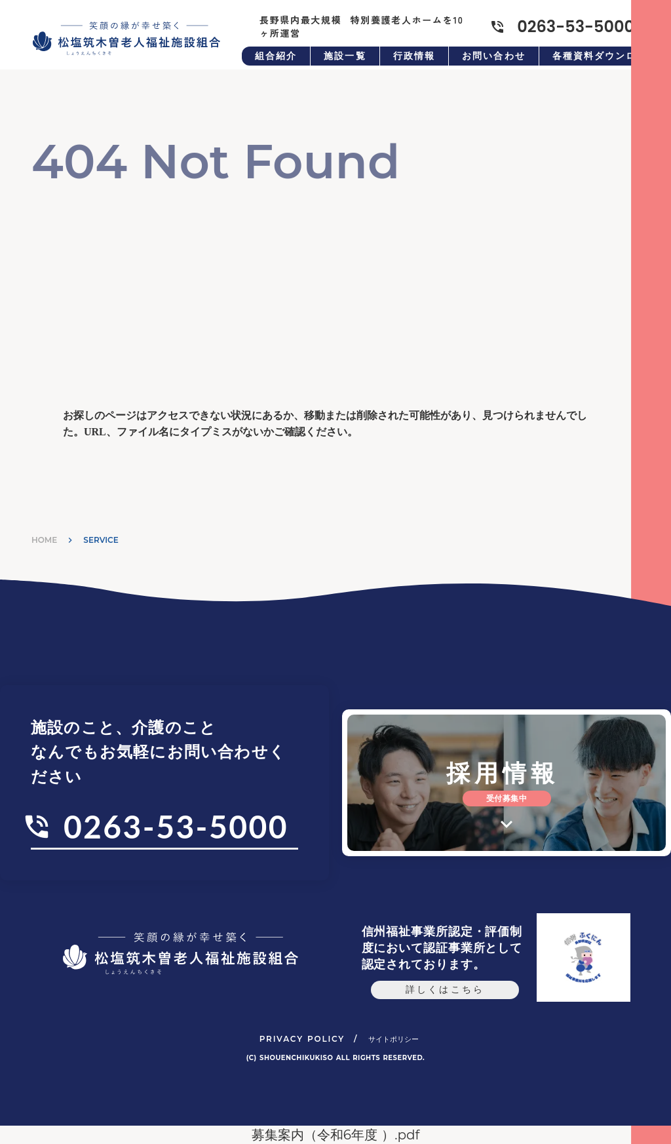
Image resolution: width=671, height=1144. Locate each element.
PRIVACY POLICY (302, 1039)
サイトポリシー (393, 1039)
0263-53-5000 (176, 826)
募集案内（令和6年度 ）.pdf (336, 1135)
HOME (44, 540)
